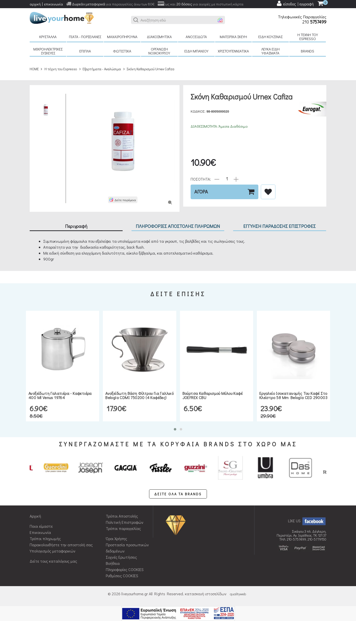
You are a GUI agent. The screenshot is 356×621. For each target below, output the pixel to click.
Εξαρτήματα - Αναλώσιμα (102, 69)
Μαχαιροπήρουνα (122, 36)
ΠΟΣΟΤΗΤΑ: (201, 178)
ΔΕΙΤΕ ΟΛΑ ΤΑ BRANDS (178, 494)
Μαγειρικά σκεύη (233, 36)
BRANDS (307, 50)
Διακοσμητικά (159, 36)
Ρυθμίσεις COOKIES (122, 575)
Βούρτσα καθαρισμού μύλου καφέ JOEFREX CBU (212, 395)
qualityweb (238, 594)
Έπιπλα (85, 50)
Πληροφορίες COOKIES (125, 569)
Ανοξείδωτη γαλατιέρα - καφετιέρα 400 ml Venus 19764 (60, 395)
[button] (136, 20)
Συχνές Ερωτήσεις (121, 557)
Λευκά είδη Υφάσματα (270, 51)
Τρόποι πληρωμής (45, 538)
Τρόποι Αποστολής (122, 516)
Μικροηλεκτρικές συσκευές (48, 51)
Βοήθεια (113, 563)
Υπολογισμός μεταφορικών (52, 550)
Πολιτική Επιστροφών (124, 522)
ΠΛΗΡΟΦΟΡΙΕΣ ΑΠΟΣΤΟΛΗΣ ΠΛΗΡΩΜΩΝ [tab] (178, 226)
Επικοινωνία (40, 532)
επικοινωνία (53, 3)
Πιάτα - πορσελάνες (85, 36)
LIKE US (307, 520)
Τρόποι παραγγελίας (123, 528)
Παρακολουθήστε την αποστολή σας (61, 544)
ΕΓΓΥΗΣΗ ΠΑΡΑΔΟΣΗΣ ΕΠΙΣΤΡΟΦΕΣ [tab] (279, 226)
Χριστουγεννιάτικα (233, 50)
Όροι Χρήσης (116, 538)
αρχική (35, 3)
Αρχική (35, 516)
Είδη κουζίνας (270, 36)
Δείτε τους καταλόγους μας (53, 561)
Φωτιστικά (122, 50)
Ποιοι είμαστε (41, 526)
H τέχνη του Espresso (307, 36)
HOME (34, 69)
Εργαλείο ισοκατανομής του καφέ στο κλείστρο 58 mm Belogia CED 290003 (293, 395)
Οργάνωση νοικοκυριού (159, 51)
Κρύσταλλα (48, 36)
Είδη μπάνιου (196, 50)
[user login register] (295, 3)
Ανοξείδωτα (196, 36)
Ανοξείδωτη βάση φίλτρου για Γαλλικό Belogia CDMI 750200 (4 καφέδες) (139, 395)
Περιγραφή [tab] (76, 226)
